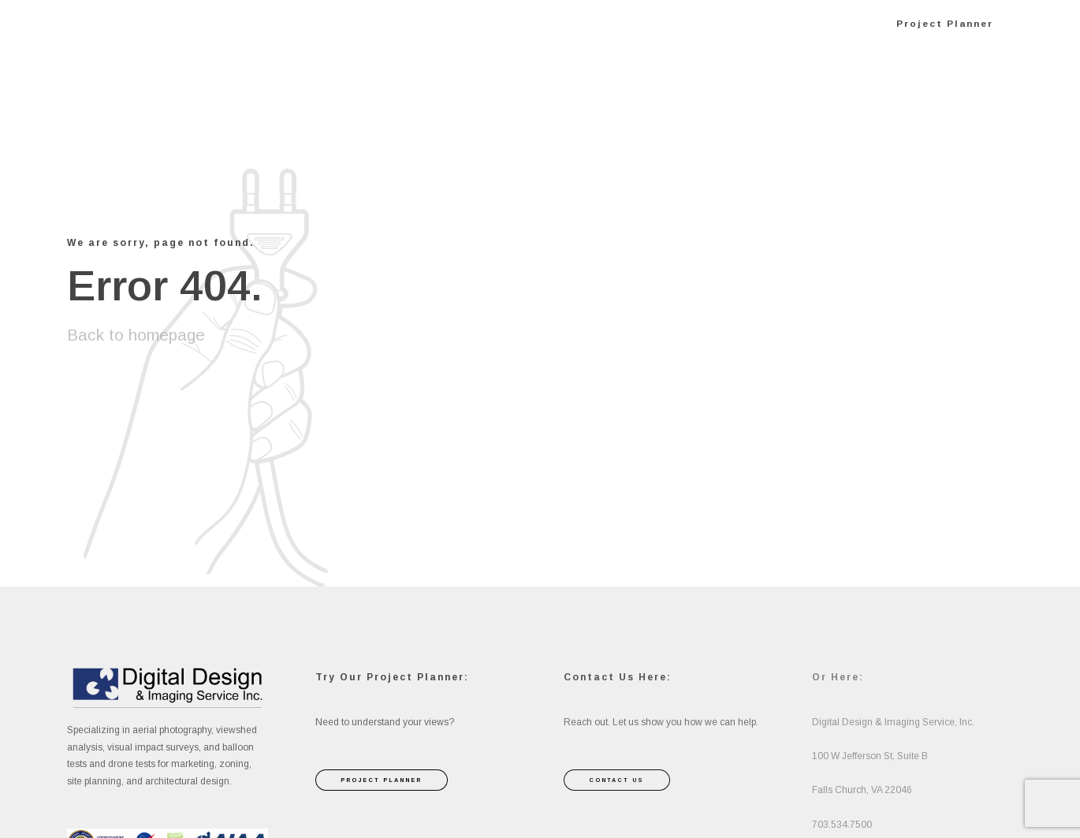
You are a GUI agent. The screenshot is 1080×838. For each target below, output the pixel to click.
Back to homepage (136, 335)
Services (540, 23)
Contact (813, 23)
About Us (639, 23)
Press (727, 23)
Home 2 (450, 23)
